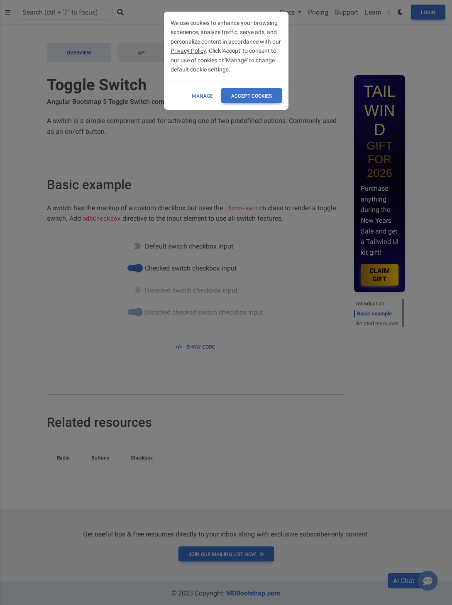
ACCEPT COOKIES (251, 96)
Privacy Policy (188, 50)
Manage (202, 96)
